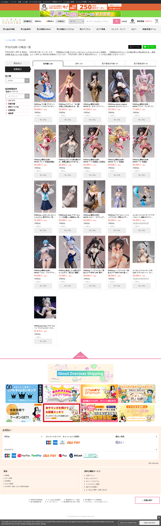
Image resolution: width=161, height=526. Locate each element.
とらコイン (47, 2)
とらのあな (4, 2)
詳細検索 (124, 22)
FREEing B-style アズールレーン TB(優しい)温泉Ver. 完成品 (69, 219)
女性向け (60, 23)
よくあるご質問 (69, 2)
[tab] (79, 65)
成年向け (38, 23)
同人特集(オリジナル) (65, 31)
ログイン (148, 23)
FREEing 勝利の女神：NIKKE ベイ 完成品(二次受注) (94, 163)
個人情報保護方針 (37, 505)
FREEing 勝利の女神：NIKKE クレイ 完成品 (116, 163)
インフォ (13, 2)
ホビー (134, 31)
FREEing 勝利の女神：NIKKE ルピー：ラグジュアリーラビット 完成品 (94, 219)
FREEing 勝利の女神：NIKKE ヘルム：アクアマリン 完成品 (45, 275)
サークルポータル (35, 2)
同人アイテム (85, 31)
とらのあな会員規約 (55, 503)
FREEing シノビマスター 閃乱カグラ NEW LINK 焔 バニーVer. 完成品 (118, 275)
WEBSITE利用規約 (37, 503)
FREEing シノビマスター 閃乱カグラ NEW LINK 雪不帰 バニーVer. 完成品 (93, 275)
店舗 (19, 2)
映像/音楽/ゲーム (149, 31)
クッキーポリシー (54, 505)
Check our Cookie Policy (128, 523)
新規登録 (140, 23)
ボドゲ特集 (100, 31)
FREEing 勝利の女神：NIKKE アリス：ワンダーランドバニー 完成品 (143, 108)
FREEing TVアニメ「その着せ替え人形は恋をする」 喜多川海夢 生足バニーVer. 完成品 (69, 108)
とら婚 (25, 2)
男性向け (49, 23)
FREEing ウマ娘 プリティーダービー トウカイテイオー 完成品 (81, 54)
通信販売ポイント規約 (75, 503)
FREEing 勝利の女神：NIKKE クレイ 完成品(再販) (44, 163)
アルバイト (92, 2)
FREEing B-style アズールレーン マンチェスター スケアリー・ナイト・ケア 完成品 (44, 330)
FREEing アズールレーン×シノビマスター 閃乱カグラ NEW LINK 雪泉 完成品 (118, 219)
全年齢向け (28, 23)
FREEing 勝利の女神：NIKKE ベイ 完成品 (141, 163)
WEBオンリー (57, 2)
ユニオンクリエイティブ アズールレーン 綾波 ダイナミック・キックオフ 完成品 (143, 219)
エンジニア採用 (81, 2)
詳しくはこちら (153, 465)
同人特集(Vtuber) (44, 31)
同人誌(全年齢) (9, 31)
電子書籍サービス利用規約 (97, 503)
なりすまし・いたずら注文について (43, 507)
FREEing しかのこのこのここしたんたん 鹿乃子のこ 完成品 (45, 219)
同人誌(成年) (26, 31)
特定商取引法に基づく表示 (75, 505)
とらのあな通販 (10, 41)
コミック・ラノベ (118, 31)
